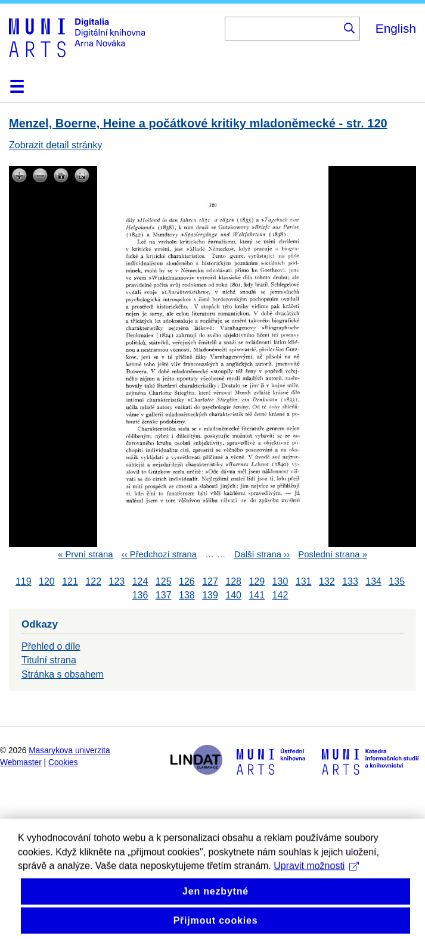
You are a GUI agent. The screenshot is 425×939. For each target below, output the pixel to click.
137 (164, 595)
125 (164, 581)
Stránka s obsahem (62, 674)
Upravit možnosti (316, 883)
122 (93, 581)
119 (23, 581)
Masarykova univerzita (69, 750)
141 (257, 595)
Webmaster (21, 762)
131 (304, 581)
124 (140, 581)
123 (117, 581)
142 (280, 595)
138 (187, 595)
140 (233, 595)
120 (47, 581)
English (396, 28)
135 (397, 581)
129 (257, 581)
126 (187, 581)
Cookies (63, 762)
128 (233, 581)
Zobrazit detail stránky (56, 145)
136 (140, 595)
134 (373, 581)
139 (210, 595)
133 (350, 581)
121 (70, 581)
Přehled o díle (50, 646)
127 (210, 581)
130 (280, 581)
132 (327, 581)
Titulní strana (48, 660)
